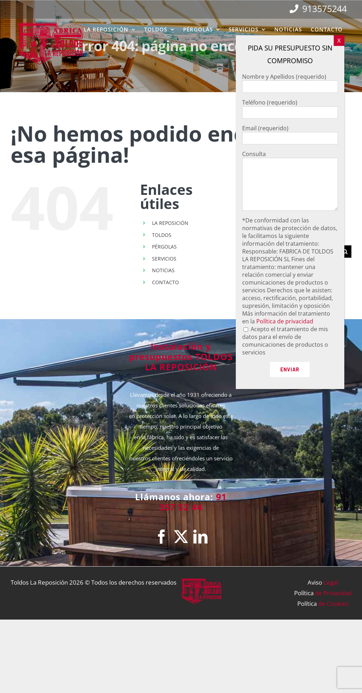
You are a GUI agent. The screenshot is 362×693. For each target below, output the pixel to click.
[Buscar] (345, 251)
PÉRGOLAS (164, 246)
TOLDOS (161, 235)
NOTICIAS (163, 270)
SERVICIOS (164, 258)
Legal (330, 582)
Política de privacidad (284, 321)
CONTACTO (165, 282)
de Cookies (333, 603)
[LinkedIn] (200, 537)
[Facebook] (161, 537)
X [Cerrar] (339, 40)
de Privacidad (333, 593)
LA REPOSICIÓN (170, 223)
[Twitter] (181, 537)
